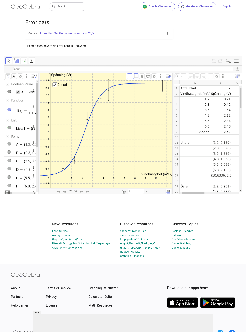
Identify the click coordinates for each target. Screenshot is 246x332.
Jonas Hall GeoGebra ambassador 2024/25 (67, 33)
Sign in (227, 6)
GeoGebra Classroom (196, 6)
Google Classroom (157, 6)
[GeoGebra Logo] (25, 6)
